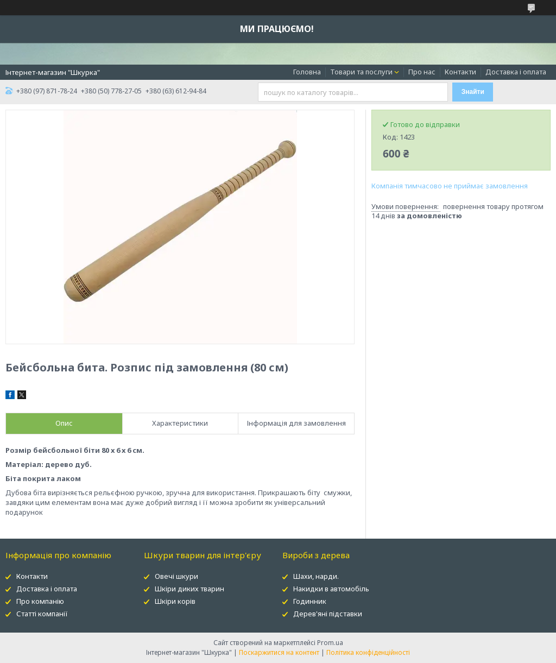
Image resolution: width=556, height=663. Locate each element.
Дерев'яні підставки (327, 613)
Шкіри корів (175, 601)
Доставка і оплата (515, 72)
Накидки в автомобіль (331, 588)
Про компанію (40, 601)
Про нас (421, 72)
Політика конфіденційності (368, 652)
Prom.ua (330, 642)
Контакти (460, 72)
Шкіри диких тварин (189, 588)
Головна (307, 72)
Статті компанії (42, 613)
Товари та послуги (361, 72)
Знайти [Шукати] (473, 92)
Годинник (309, 601)
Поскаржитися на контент (279, 652)
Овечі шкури (176, 576)
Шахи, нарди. (316, 576)
